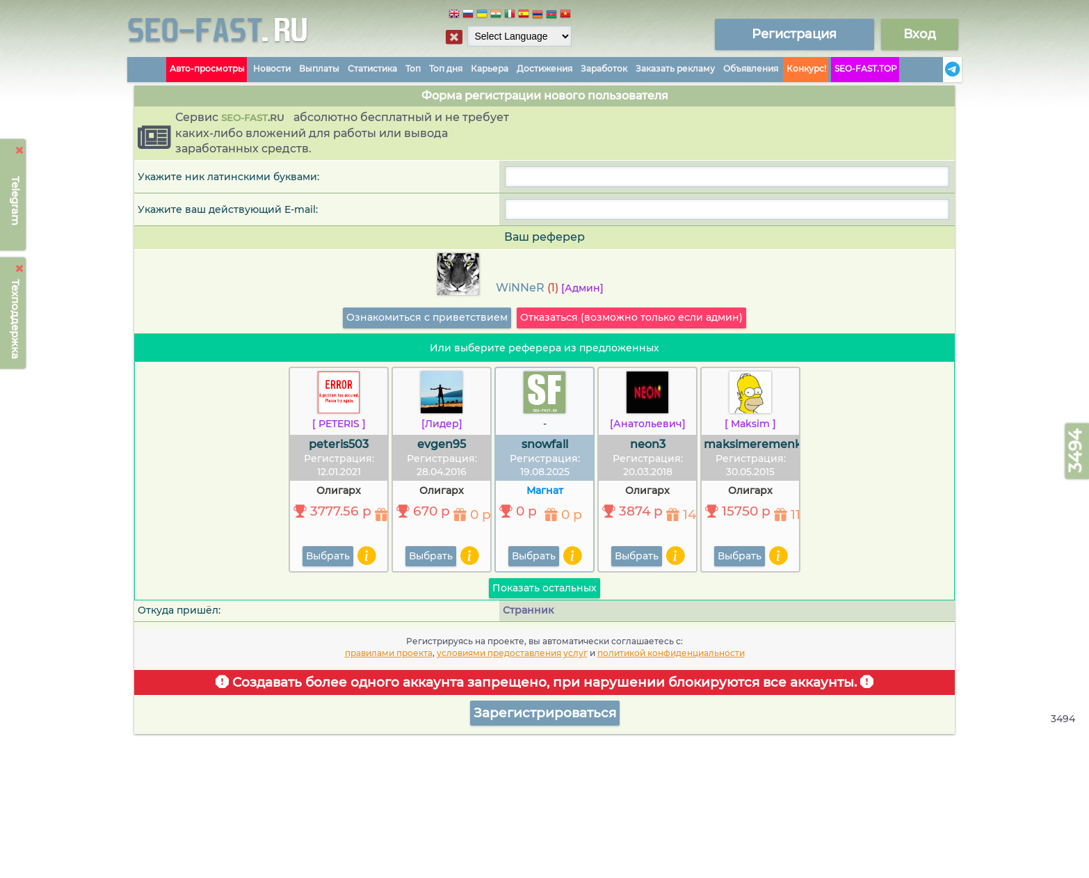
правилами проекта (389, 653)
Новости (272, 68)
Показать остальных (544, 588)
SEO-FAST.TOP (865, 68)
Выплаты (319, 68)
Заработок (604, 68)
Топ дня (445, 68)
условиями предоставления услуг (512, 653)
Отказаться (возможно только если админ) (631, 317)
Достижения (544, 68)
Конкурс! (806, 68)
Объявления (750, 68)
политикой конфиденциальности (671, 653)
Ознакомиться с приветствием (427, 317)
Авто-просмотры (207, 68)
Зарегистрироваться (545, 713)
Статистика (372, 68)
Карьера (489, 68)
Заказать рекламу (675, 68)
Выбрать (328, 556)
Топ (413, 68)
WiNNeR (520, 287)
